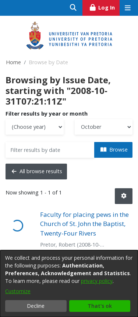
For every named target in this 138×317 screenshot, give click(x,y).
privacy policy (97, 280)
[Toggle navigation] (127, 7)
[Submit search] (73, 8)
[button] (123, 196)
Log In (104, 6)
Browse (114, 149)
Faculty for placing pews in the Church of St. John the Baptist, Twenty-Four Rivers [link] (84, 223)
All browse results (37, 171)
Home (13, 62)
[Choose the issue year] (35, 127)
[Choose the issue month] (104, 127)
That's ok (100, 305)
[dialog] (69, 283)
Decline (36, 305)
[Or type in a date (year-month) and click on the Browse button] (50, 150)
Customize (18, 291)
